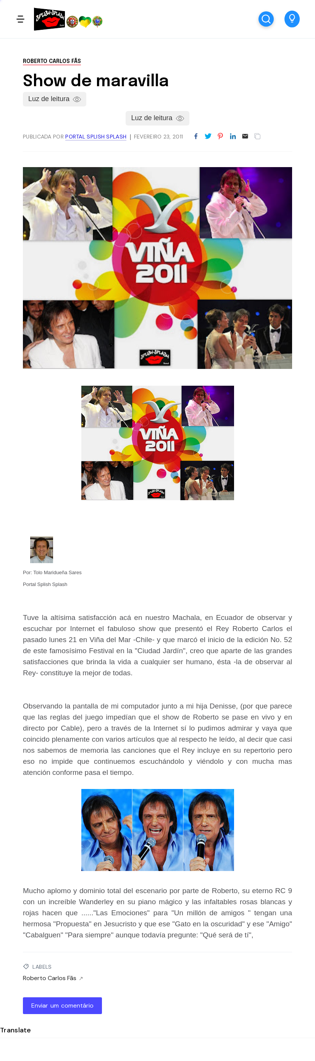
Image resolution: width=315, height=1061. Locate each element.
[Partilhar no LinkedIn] (232, 136)
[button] (292, 19)
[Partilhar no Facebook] (195, 136)
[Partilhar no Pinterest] (220, 136)
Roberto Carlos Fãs (52, 61)
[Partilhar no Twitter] (208, 136)
